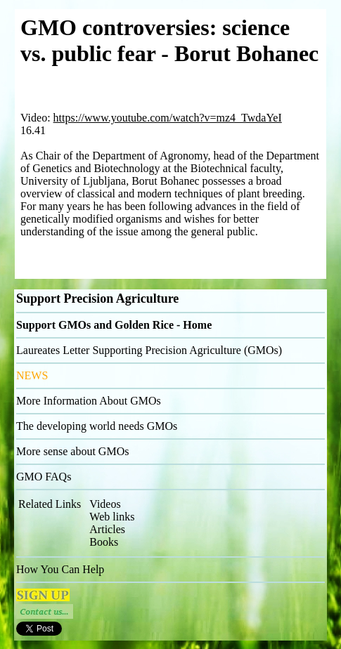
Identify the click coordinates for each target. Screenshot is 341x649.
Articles (107, 529)
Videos (104, 504)
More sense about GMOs (72, 451)
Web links (111, 517)
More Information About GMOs (88, 401)
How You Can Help (60, 569)
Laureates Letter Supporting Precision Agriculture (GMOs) (149, 350)
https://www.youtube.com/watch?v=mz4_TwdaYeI (167, 118)
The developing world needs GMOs (96, 426)
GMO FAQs (43, 477)
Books (103, 542)
